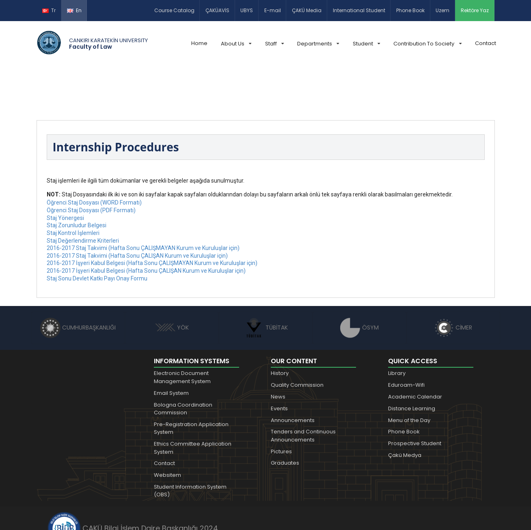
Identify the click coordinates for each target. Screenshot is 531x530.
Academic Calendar (415, 351)
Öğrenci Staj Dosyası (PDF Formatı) (91, 165)
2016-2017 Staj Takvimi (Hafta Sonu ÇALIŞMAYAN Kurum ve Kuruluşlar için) (143, 202)
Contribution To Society (427, 43)
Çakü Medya (404, 410)
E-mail (272, 10)
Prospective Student (414, 398)
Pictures (281, 406)
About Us (236, 43)
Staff (274, 43)
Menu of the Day (409, 375)
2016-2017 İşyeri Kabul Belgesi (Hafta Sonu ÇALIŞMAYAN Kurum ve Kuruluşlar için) (152, 217)
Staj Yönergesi (65, 172)
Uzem (442, 10)
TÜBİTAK (266, 282)
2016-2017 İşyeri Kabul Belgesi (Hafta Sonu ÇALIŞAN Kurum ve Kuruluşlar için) (146, 225)
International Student (359, 10)
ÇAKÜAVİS (217, 10)
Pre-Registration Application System (191, 383)
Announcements (293, 375)
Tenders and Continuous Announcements (303, 390)
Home (199, 43)
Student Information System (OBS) (190, 445)
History (280, 328)
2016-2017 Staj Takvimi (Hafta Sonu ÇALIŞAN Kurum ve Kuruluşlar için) (137, 210)
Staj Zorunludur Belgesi (76, 180)
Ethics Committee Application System (192, 402)
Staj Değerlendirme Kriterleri (83, 195)
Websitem (167, 429)
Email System (171, 347)
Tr (49, 10)
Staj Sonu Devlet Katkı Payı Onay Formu (97, 233)
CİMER (453, 282)
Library (397, 328)
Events (279, 363)
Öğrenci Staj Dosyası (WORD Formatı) (94, 157)
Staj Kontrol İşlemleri (73, 187)
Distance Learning (411, 363)
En (74, 10)
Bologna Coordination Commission (183, 363)
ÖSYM (359, 282)
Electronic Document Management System (182, 332)
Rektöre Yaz (475, 10)
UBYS (246, 10)
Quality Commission (297, 339)
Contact (485, 43)
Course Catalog (174, 10)
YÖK (172, 282)
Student (366, 43)
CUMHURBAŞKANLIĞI (78, 282)
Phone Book (410, 10)
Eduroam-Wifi (406, 339)
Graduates (285, 417)
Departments (318, 43)
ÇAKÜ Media (307, 10)
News (278, 351)
